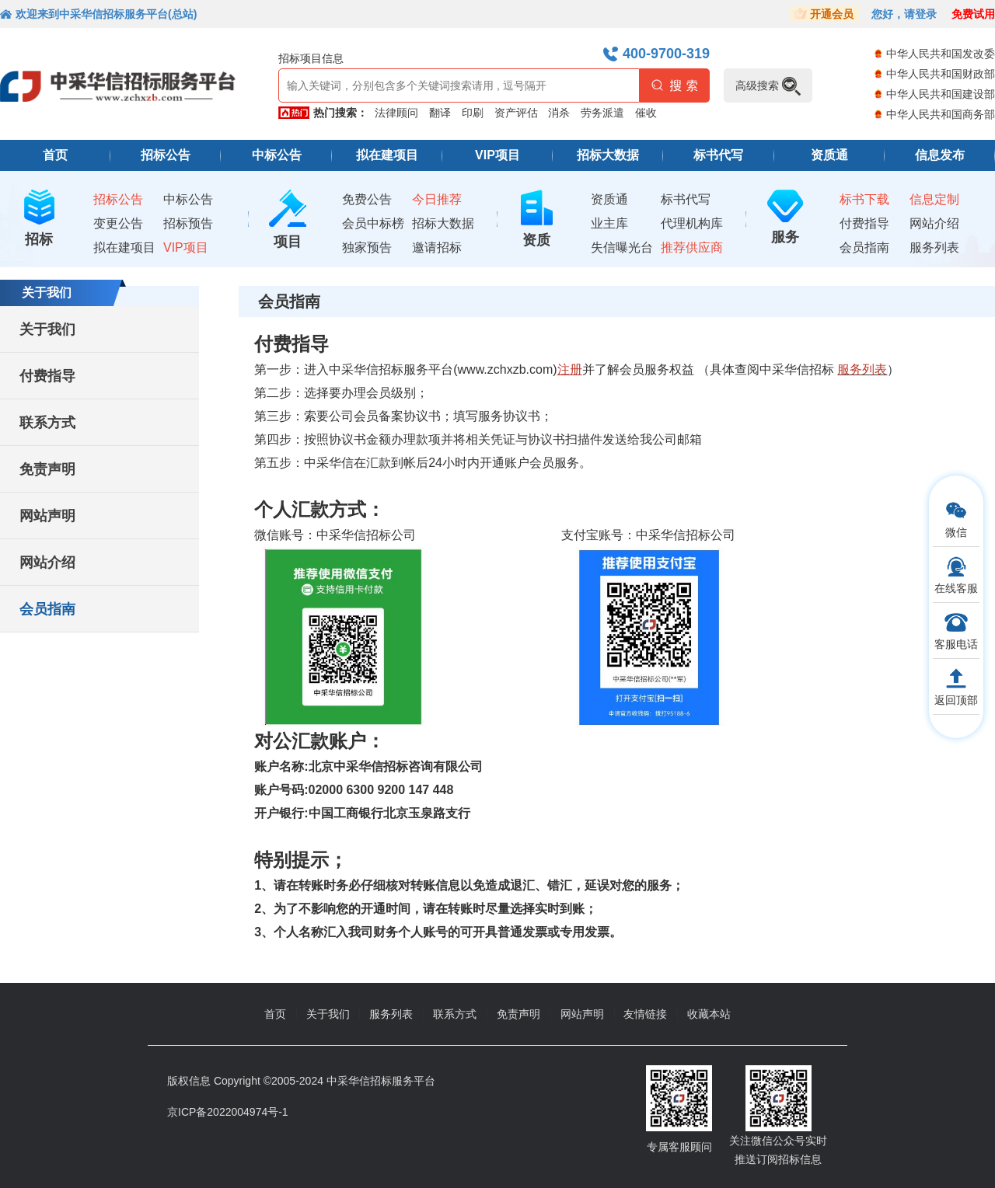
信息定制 (934, 199)
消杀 (559, 112)
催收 (646, 112)
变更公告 (118, 223)
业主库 (609, 223)
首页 (55, 155)
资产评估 (516, 112)
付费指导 (864, 223)
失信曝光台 (622, 247)
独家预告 (367, 247)
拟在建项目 (387, 155)
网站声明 (47, 516)
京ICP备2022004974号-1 (227, 1112)
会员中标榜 (373, 223)
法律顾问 (396, 112)
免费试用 (973, 14)
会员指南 (864, 247)
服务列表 (934, 247)
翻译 (440, 112)
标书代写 (718, 155)
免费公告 (367, 199)
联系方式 (47, 422)
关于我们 (47, 329)
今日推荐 (437, 199)
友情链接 (645, 1014)
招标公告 (165, 155)
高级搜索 (768, 86)
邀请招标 (437, 247)
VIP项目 (497, 155)
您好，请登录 (904, 14)
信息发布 (940, 155)
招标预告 (188, 223)
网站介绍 (934, 223)
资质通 (829, 155)
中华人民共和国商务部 (940, 114)
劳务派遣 (602, 112)
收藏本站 (709, 1014)
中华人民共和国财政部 (940, 74)
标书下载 (864, 199)
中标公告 (277, 155)
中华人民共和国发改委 (940, 53)
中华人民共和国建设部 (940, 94)
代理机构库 (692, 223)
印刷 (473, 112)
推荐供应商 (692, 247)
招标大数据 (608, 155)
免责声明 (47, 469)
